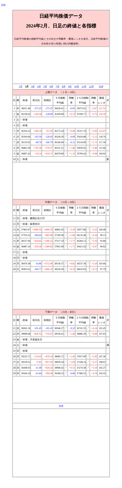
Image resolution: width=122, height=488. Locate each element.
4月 (39, 86)
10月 (76, 86)
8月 (64, 86)
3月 (33, 86)
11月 (84, 86)
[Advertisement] (61, 65)
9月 (70, 86)
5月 (45, 86)
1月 (20, 86)
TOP (3, 5)
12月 (91, 86)
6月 (51, 86)
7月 (57, 86)
